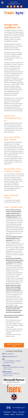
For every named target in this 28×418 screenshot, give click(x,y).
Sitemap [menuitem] (6, 414)
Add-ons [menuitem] (14, 412)
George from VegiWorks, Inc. (12, 26)
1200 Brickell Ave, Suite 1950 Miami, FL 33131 (11, 374)
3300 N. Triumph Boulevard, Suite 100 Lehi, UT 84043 (14, 368)
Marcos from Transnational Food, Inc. (12, 118)
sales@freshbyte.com (14, 4)
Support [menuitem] (12, 414)
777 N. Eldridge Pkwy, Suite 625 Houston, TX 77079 (12, 361)
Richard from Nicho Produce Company (12, 170)
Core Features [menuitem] (7, 412)
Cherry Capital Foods (13, 207)
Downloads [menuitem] (21, 412)
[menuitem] (5, 18)
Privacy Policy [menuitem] (20, 414)
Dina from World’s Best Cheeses (12, 138)
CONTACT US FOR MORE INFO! (14, 345)
